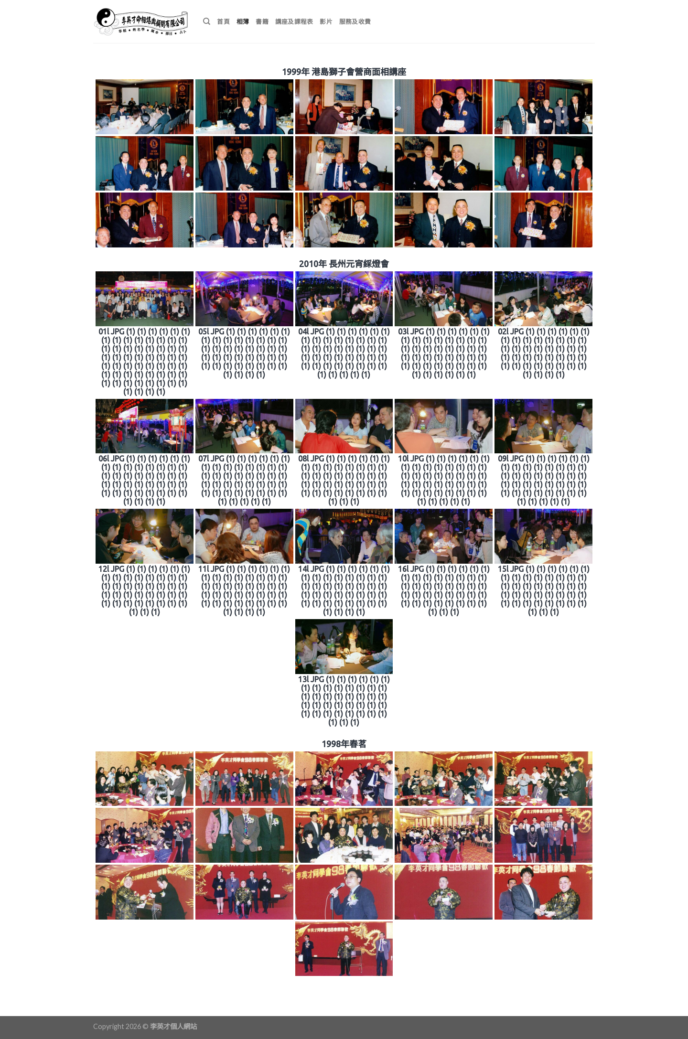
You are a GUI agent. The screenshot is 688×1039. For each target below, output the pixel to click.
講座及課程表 (294, 21)
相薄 (242, 21)
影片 (326, 21)
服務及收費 (355, 21)
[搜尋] (206, 21)
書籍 (262, 21)
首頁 (223, 21)
